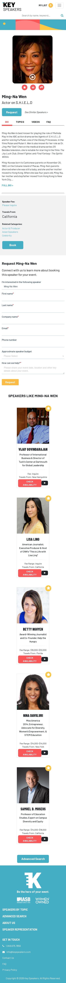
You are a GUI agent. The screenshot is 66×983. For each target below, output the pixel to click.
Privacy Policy (9, 969)
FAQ (4, 963)
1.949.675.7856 (13, 945)
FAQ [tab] (48, 121)
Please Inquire (9, 205)
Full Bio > (7, 185)
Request (11, 112)
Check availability (30, 483)
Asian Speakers (10, 231)
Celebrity (7, 235)
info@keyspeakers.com (18, 951)
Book (12, 245)
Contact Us (8, 957)
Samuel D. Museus (33, 809)
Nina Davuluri (33, 715)
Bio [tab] (7, 121)
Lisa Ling (33, 539)
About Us (8, 922)
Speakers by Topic (15, 909)
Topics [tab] (20, 121)
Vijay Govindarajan (33, 449)
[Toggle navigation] (59, 5)
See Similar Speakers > (36, 112)
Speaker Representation (19, 929)
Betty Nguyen (33, 629)
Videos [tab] (36, 121)
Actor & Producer (11, 228)
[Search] (40, 15)
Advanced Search (33, 858)
